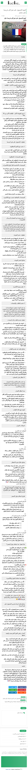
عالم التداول (22, 741)
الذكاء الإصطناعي (21, 733)
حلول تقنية (23, 738)
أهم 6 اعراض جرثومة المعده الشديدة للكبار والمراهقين (13, 51)
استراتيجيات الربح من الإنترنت (19, 731)
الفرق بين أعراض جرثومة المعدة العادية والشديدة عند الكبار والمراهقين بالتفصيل (13, 46)
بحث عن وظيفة (22, 736)
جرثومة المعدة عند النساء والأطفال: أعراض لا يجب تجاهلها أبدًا (13, 49)
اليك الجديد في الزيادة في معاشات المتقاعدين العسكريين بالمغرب (13, 47)
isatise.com (8, 766)
